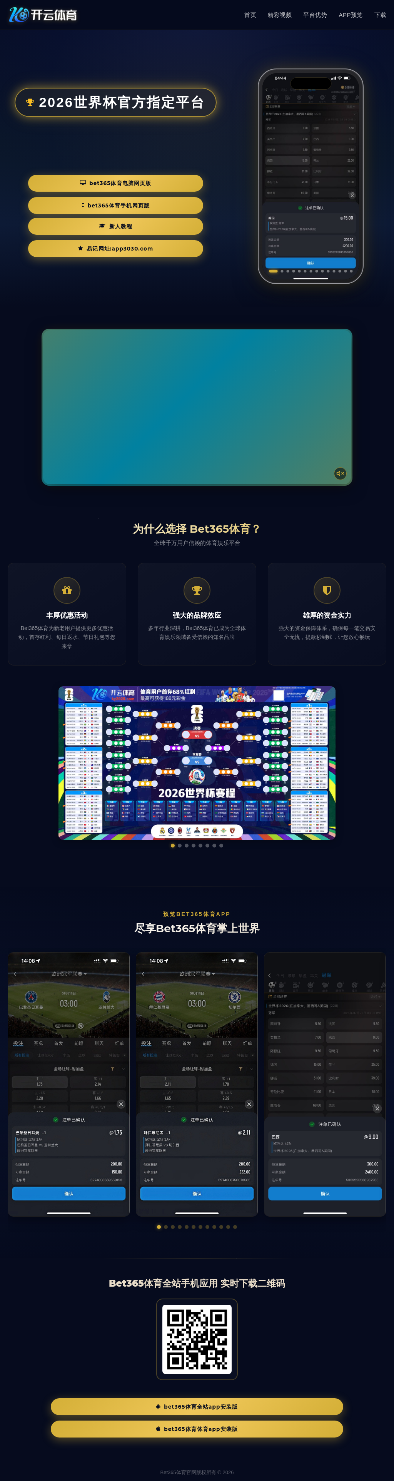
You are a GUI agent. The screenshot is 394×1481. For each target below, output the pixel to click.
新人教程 (59, 227)
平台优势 (315, 15)
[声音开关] (337, 470)
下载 (380, 15)
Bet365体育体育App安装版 (257, 1407)
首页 (250, 15)
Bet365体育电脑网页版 (63, 204)
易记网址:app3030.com (153, 227)
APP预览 (351, 15)
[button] (159, 1227)
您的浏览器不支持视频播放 (197, 407)
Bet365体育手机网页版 (170, 204)
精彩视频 (280, 15)
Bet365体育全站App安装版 (137, 1407)
